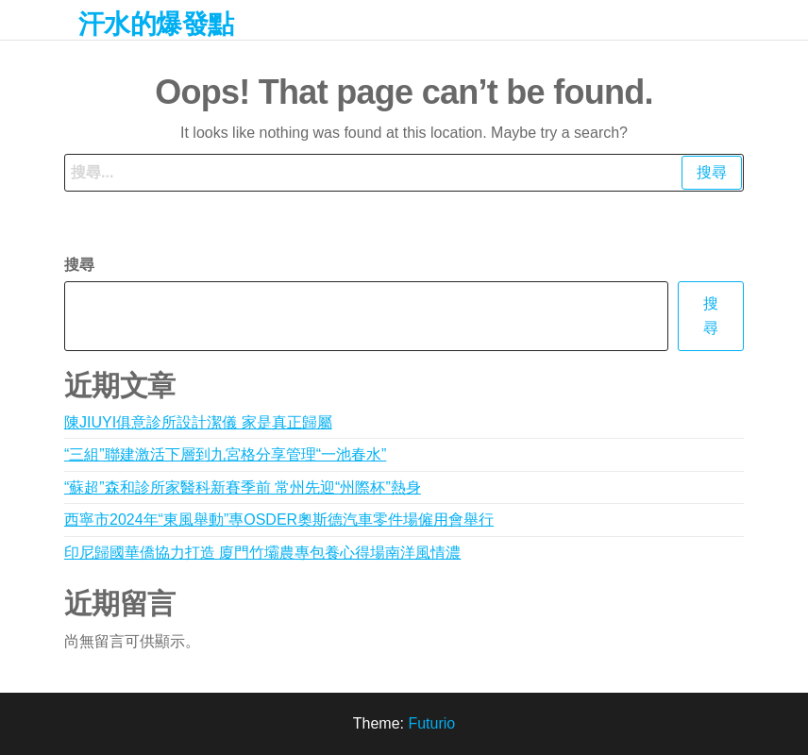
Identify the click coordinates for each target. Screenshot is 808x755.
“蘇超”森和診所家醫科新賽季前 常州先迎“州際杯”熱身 (242, 487)
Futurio (431, 723)
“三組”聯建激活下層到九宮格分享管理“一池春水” (225, 454)
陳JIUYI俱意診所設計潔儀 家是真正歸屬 (198, 422)
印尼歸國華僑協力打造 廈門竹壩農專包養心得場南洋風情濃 (262, 553)
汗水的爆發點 (156, 24)
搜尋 (79, 265)
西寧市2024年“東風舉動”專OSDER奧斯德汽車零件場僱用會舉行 (279, 520)
